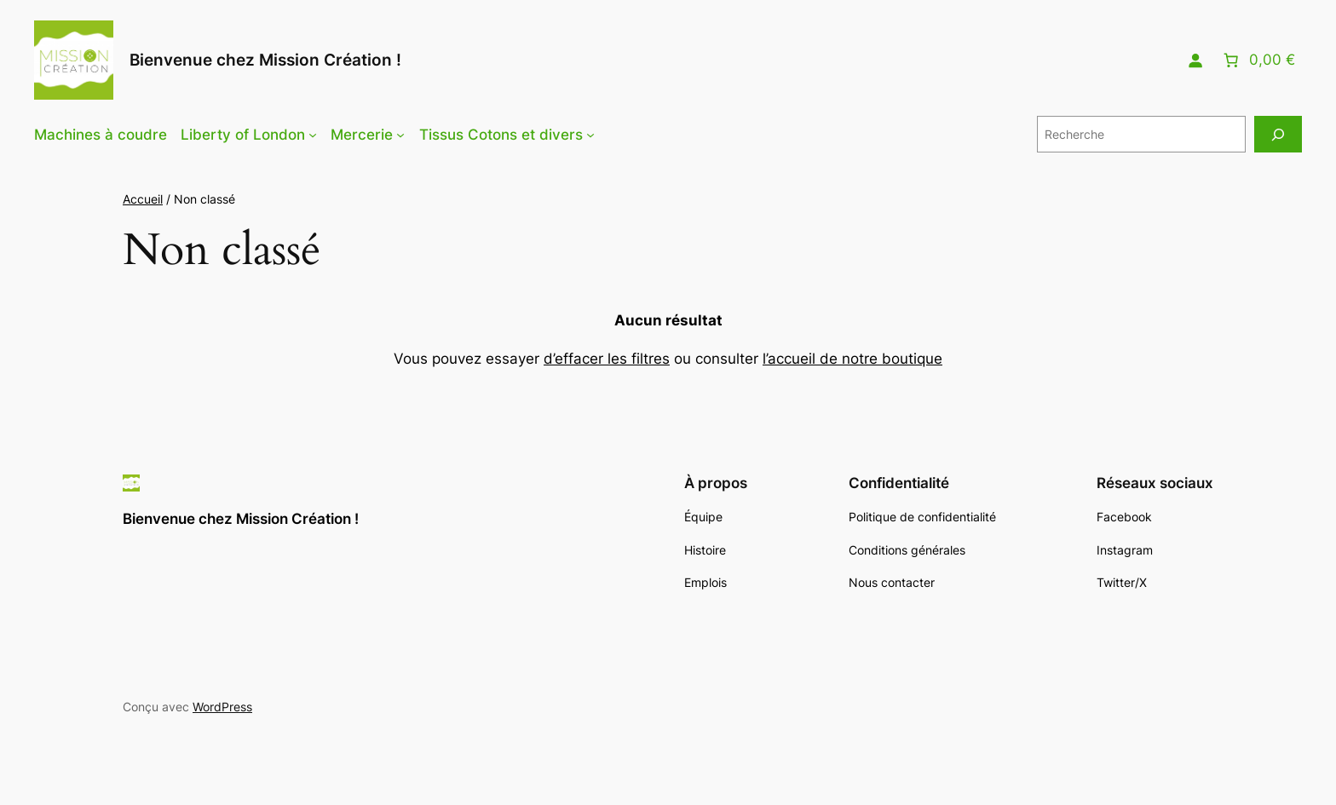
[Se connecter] (1195, 60)
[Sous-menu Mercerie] (400, 134)
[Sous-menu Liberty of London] (312, 134)
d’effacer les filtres (607, 358)
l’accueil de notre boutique (852, 358)
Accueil (143, 199)
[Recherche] (1278, 134)
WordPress (222, 706)
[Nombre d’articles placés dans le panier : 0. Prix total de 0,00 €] (1257, 60)
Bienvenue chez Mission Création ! (265, 59)
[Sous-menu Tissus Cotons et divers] (590, 134)
